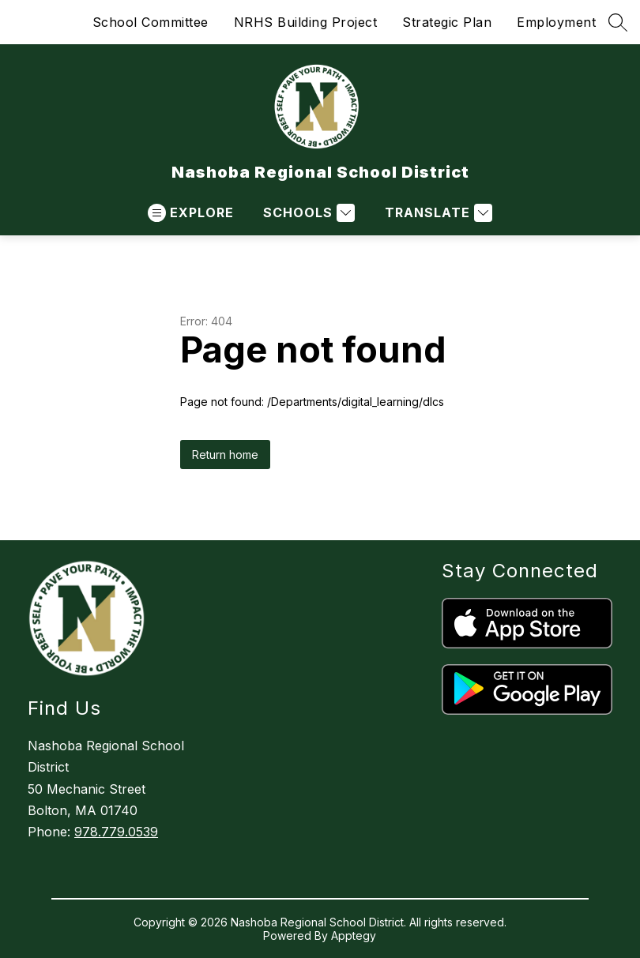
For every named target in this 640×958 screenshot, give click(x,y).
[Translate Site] (436, 213)
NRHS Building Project (306, 22)
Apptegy (353, 935)
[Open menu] (191, 213)
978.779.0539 (116, 832)
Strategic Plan (446, 22)
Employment (556, 22)
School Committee (150, 22)
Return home (225, 454)
